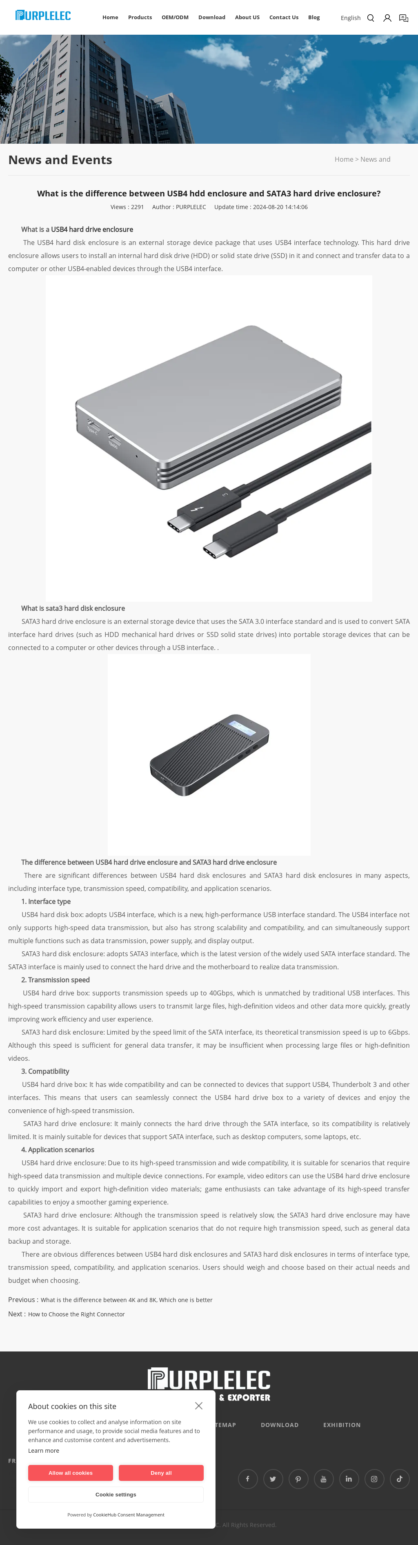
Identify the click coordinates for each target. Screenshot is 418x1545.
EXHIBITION (342, 1425)
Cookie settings (116, 1495)
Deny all (161, 1473)
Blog (314, 17)
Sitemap (222, 1425)
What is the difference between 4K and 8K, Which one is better (127, 1300)
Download (211, 17)
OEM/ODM (175, 17)
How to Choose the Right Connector (76, 1314)
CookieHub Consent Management (129, 1515)
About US (247, 17)
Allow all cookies (71, 1473)
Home (110, 17)
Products (140, 17)
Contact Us (283, 17)
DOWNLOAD (280, 1425)
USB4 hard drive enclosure (92, 229)
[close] (199, 1405)
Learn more (43, 1450)
